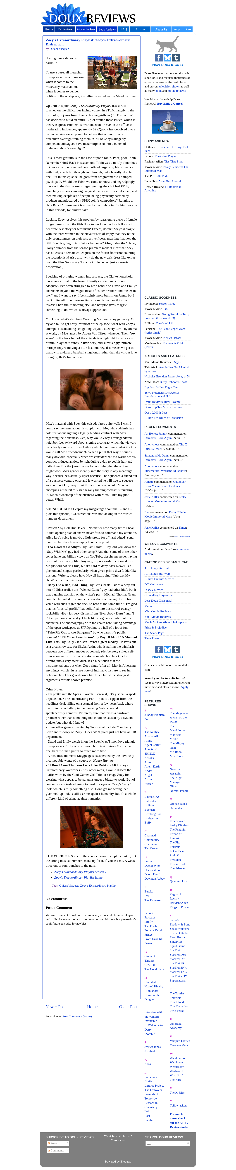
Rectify (174, 898)
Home (92, 1006)
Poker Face (177, 851)
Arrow (149, 779)
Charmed (150, 835)
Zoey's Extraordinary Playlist (98, 885)
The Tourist (177, 993)
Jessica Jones (153, 1046)
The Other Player (165, 156)
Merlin (174, 739)
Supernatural (178, 980)
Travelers (175, 997)
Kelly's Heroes (172, 337)
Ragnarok (176, 894)
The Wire (175, 1079)
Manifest (175, 734)
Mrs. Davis (177, 756)
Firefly (149, 921)
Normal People (179, 790)
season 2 (80, 872)
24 (146, 719)
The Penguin (178, 829)
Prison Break (178, 864)
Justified (150, 1051)
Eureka (149, 891)
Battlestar (150, 801)
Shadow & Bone (180, 924)
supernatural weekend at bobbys (165, 470)
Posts (52, 1143)
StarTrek (175, 950)
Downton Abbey (155, 878)
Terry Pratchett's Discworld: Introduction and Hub (162, 394)
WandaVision (178, 1058)
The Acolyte (152, 732)
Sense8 (174, 920)
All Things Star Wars (157, 573)
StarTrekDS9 (178, 954)
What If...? (176, 1075)
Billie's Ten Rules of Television (164, 417)
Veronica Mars (179, 1045)
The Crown (152, 848)
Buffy (148, 822)
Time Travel (152, 638)
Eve (147, 512)
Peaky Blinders (179, 825)
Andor (149, 770)
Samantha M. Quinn (157, 455)
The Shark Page (154, 633)
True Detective (179, 1006)
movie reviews (177, 90)
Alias (148, 762)
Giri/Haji (150, 964)
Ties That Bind (173, 161)
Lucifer (149, 1120)
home (78, 877)
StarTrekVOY (178, 976)
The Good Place (154, 969)
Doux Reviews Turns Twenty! (163, 401)
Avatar (149, 783)
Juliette (149, 481)
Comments (56, 1150)
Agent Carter (153, 744)
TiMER (168, 309)
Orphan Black (178, 803)
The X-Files (177, 1092)
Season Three (167, 303)
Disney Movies (154, 589)
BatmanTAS (152, 796)
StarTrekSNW (178, 967)
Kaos (148, 1064)
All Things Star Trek (157, 568)
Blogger (125, 1161)
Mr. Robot (176, 751)
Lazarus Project (154, 1085)
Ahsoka (149, 758)
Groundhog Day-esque (159, 595)
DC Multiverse (154, 584)
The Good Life (165, 323)
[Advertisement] (168, 244)
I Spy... (176, 362)
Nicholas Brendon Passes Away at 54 (167, 376)
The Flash (151, 926)
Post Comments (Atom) (77, 1016)
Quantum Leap (179, 881)
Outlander (176, 808)
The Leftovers (153, 1090)
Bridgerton (151, 818)
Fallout (149, 913)
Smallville (176, 941)
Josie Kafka (152, 497)
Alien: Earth (152, 766)
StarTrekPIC (177, 963)
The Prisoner (178, 868)
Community (152, 839)
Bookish (150, 809)
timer (182, 527)
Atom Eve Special (169, 181)
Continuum (151, 844)
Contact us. (118, 1140)
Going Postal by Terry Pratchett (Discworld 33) (167, 316)
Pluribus (175, 846)
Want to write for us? (118, 1136)
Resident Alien (179, 902)
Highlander (151, 990)
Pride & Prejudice (156, 627)
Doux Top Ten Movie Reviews (163, 407)
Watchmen (176, 1062)
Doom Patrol (152, 874)
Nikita (173, 786)
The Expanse (153, 900)
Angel (148, 775)
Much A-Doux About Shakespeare (166, 622)
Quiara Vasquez (69, 885)
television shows (169, 86)
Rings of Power (179, 907)
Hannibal (150, 982)
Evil (147, 895)
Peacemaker (177, 821)
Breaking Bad (153, 814)
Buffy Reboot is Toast (173, 382)
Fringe (149, 934)
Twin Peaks (177, 1010)
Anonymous (152, 444)
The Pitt (175, 842)
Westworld (176, 1071)
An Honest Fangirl (156, 433)
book (158, 90)
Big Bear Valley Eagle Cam (162, 387)
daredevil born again (158, 438)
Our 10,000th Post (156, 412)
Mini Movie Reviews (158, 616)
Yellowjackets (178, 1105)
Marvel (149, 606)
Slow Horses (178, 937)
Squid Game (177, 946)
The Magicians (179, 713)
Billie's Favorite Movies (159, 579)
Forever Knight (154, 930)
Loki (147, 1111)
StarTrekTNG (178, 971)
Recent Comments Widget (182, 536)
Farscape (150, 917)
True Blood (177, 1002)
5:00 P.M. (162, 176)
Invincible (151, 1020)
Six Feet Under (179, 933)
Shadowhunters (179, 928)
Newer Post (56, 1006)
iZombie (150, 1034)
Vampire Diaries (180, 1041)
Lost (147, 1115)
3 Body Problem (155, 714)
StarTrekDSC (178, 958)
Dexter (149, 861)
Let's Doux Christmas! (158, 600)
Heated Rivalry (154, 986)
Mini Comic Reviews (158, 611)
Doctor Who (152, 865)
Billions (149, 805)
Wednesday (177, 1066)
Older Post (128, 1006)
